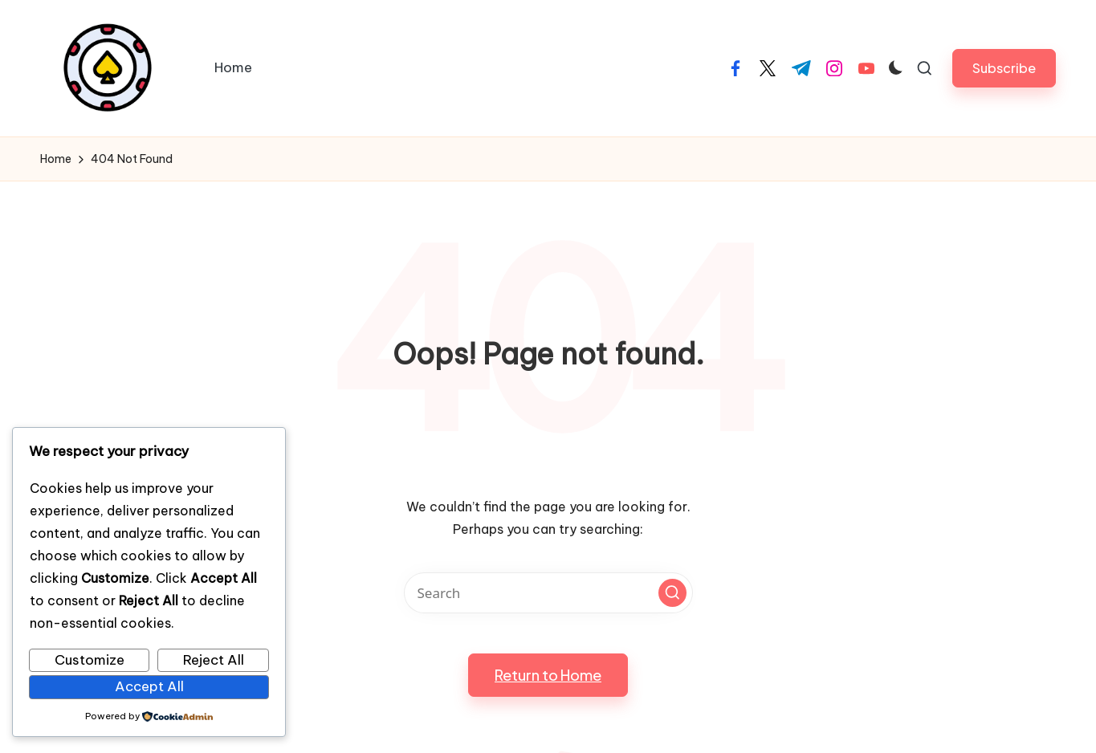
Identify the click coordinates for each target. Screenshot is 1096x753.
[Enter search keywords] (548, 592)
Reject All (213, 660)
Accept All (149, 686)
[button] (1004, 68)
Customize (89, 660)
